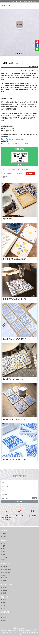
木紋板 (17, 1)
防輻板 (36, 1)
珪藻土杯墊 (4, 578)
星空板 (21, 1)
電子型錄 (3, 615)
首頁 (23, 70)
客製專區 (3, 580)
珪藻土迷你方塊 (5, 575)
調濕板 (25, 1)
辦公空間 (3, 602)
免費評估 (3, 617)
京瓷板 (10, 1)
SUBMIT (19, 502)
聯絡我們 (3, 620)
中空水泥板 (31, 1)
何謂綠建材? (4, 590)
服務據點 (3, 536)
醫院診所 (3, 608)
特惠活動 (3, 593)
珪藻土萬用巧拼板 (6, 569)
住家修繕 (3, 600)
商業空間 (3, 605)
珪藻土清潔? (4, 587)
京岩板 (13, 1)
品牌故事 (3, 533)
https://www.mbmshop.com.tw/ (12, 139)
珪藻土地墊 (4, 566)
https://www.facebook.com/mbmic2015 (15, 143)
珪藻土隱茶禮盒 (5, 572)
